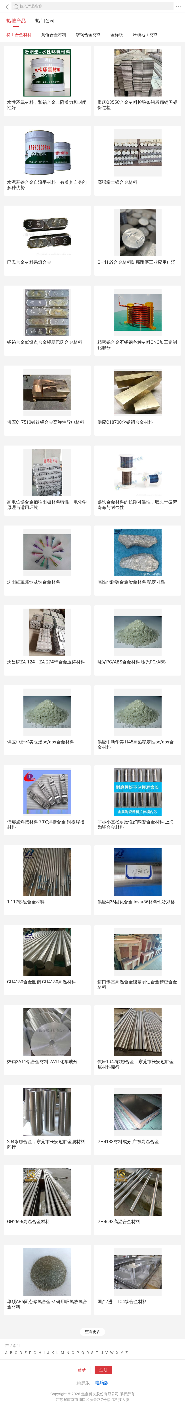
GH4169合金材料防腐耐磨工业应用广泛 (136, 262)
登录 (81, 1370)
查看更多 (92, 1332)
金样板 (117, 34)
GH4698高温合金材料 (118, 1221)
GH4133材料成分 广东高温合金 (128, 1141)
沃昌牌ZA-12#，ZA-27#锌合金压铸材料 (46, 662)
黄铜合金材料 (53, 34)
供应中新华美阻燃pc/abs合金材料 (40, 742)
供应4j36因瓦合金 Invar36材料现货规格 (136, 902)
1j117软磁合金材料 (26, 902)
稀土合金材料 (19, 34)
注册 (103, 1370)
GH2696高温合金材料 (28, 1221)
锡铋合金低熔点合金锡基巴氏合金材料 (44, 342)
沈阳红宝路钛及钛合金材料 (33, 582)
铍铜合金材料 (88, 34)
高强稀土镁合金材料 (117, 182)
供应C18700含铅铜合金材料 (125, 422)
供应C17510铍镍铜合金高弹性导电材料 (45, 422)
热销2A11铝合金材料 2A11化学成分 (42, 1061)
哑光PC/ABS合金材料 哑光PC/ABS (131, 662)
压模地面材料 (145, 34)
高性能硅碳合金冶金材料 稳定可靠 (131, 582)
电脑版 (102, 1382)
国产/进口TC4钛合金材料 (122, 1301)
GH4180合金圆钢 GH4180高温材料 (41, 981)
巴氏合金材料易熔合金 (29, 262)
